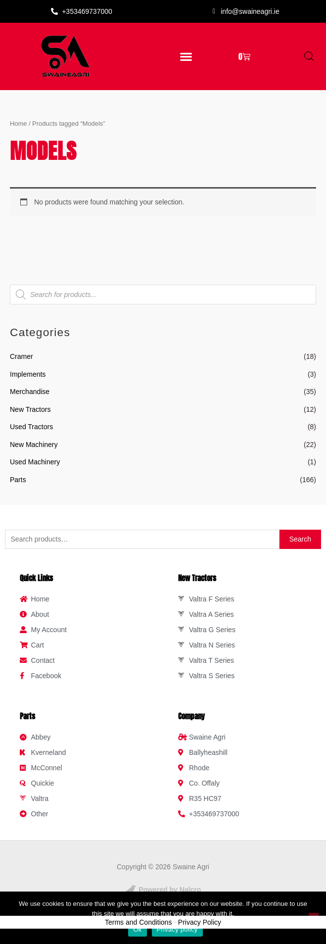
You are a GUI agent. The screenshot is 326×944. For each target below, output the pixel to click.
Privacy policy (177, 929)
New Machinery (33, 444)
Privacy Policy (199, 922)
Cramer (21, 356)
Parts (18, 480)
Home (18, 123)
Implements (28, 374)
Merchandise (29, 392)
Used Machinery (35, 462)
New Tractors (30, 409)
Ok (137, 929)
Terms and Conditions (138, 922)
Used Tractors (31, 427)
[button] (185, 56)
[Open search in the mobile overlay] (309, 56)
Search (300, 539)
